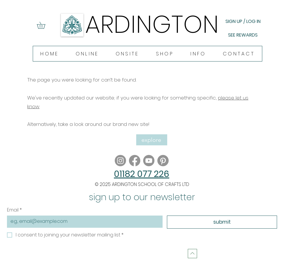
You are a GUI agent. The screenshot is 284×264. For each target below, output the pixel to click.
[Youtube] (148, 160)
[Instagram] (120, 160)
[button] (44, 25)
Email (14, 210)
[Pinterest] (163, 160)
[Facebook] (134, 160)
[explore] (151, 139)
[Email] (83, 221)
